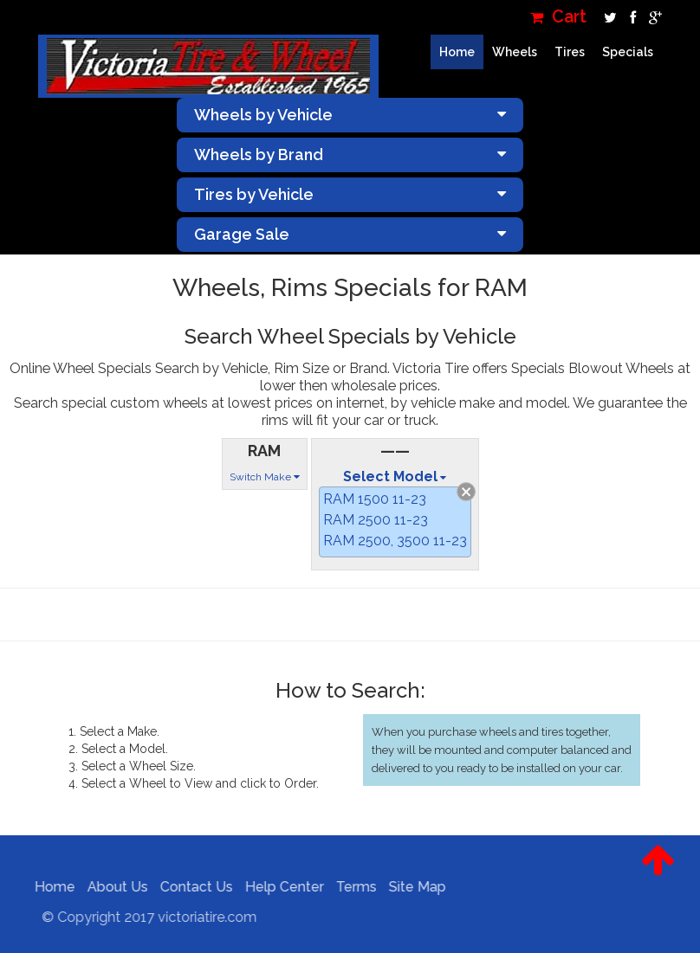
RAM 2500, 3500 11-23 (395, 540)
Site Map (412, 887)
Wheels (514, 52)
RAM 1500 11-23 (374, 499)
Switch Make (265, 477)
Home (457, 52)
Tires (569, 52)
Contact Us (191, 887)
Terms (351, 887)
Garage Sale (350, 234)
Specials (627, 52)
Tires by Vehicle (350, 194)
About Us (112, 887)
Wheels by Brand (350, 154)
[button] (658, 873)
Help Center (279, 887)
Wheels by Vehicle (350, 115)
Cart (558, 17)
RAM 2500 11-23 (375, 520)
